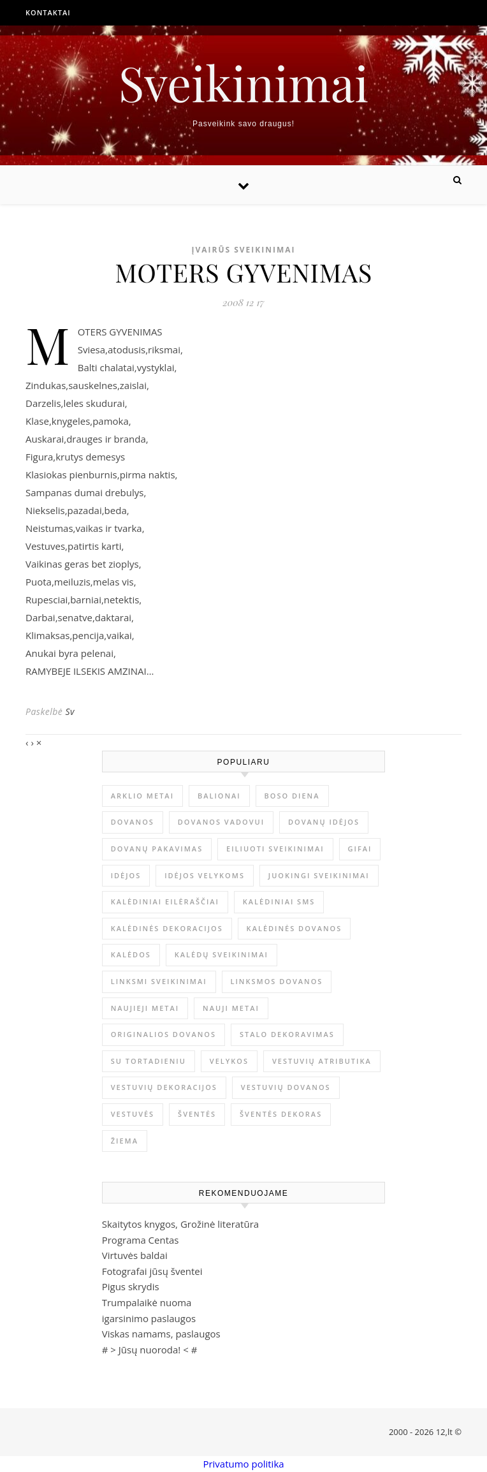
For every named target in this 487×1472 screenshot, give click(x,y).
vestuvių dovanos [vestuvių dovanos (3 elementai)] (286, 1087)
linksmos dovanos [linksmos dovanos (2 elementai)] (277, 981)
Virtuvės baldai (135, 1255)
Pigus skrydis (130, 1286)
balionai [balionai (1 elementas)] (219, 795)
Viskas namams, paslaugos (161, 1333)
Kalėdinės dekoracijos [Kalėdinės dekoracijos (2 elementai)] (167, 928)
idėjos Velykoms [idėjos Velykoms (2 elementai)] (204, 875)
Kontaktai (48, 12)
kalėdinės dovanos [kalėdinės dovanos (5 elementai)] (294, 928)
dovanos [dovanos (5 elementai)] (132, 822)
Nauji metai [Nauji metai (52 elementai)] (231, 1008)
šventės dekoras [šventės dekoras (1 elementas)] (281, 1114)
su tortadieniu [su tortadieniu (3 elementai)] (148, 1061)
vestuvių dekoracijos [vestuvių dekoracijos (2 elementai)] (164, 1087)
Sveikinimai (243, 83)
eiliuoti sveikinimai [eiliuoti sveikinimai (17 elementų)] (275, 848)
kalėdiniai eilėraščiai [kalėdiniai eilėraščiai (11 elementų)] (165, 901)
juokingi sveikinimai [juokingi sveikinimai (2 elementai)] (319, 875)
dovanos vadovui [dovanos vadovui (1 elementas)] (221, 822)
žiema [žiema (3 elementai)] (124, 1140)
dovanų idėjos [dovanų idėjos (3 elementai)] (324, 822)
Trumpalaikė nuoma (147, 1302)
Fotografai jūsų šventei (152, 1271)
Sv (70, 711)
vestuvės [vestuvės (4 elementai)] (132, 1114)
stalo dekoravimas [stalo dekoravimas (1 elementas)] (287, 1034)
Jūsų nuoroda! (150, 1349)
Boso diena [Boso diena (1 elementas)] (292, 795)
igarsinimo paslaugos (149, 1318)
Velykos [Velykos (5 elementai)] (229, 1061)
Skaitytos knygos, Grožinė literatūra (180, 1224)
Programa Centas (140, 1239)
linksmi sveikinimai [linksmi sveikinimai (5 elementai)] (159, 981)
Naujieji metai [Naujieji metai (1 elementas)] (145, 1008)
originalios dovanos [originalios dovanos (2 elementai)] (163, 1034)
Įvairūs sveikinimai (243, 249)
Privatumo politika (243, 1463)
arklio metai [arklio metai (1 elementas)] (142, 795)
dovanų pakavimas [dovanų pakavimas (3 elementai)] (157, 848)
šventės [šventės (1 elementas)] (197, 1114)
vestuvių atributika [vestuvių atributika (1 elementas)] (322, 1061)
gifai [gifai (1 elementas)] (360, 848)
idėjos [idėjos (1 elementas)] (126, 875)
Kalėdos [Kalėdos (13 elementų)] (131, 954)
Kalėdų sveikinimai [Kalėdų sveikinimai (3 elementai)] (221, 954)
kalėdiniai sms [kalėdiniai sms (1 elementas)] (279, 901)
